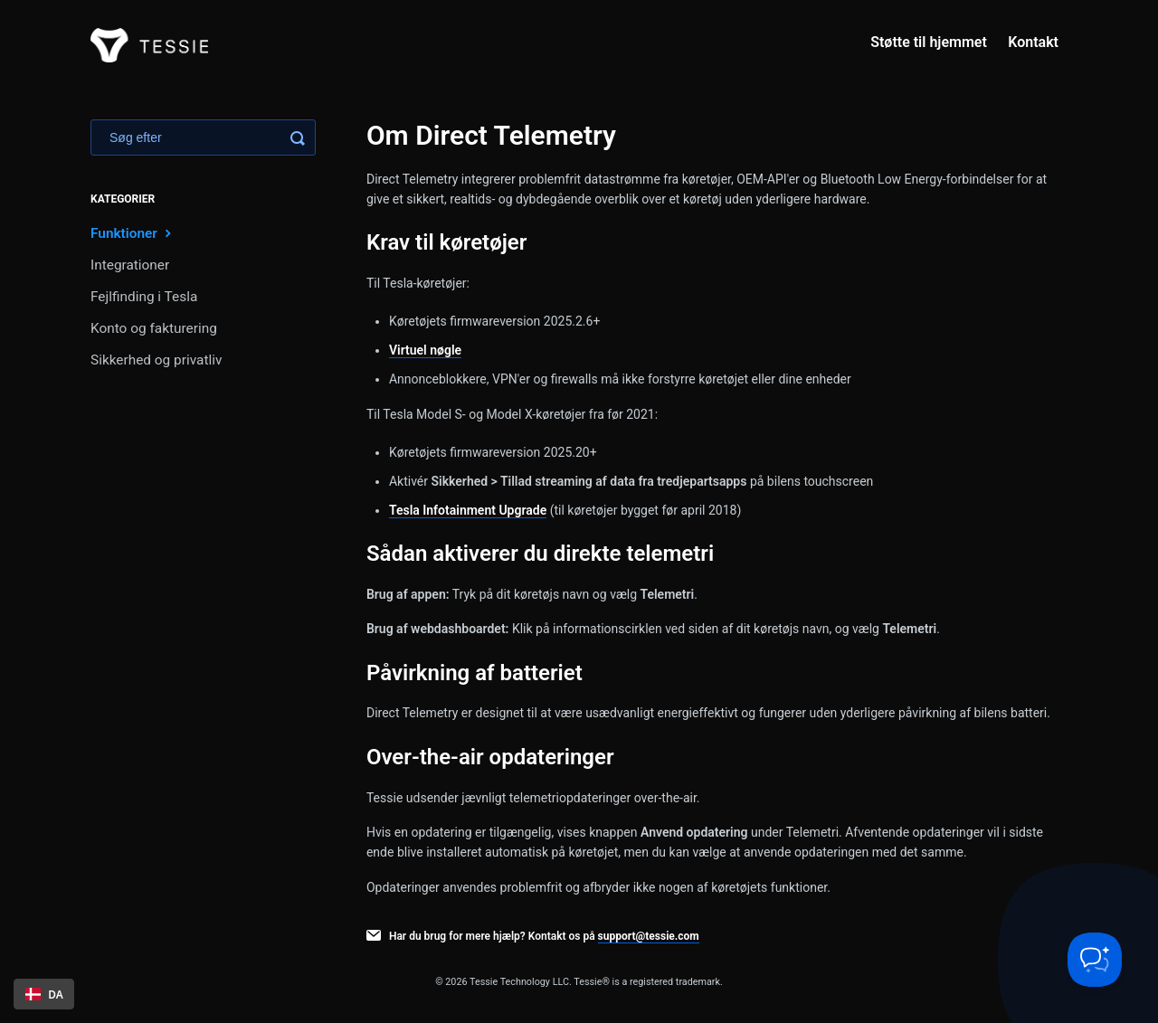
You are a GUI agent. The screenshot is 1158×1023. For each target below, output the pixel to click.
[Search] (203, 137)
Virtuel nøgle (425, 350)
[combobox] (44, 994)
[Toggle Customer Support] (1095, 960)
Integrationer (129, 265)
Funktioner (133, 233)
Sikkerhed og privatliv (156, 360)
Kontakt (1033, 42)
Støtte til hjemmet (928, 42)
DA (44, 994)
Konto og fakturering (153, 328)
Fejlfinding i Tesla (143, 297)
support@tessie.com (648, 936)
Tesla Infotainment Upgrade (467, 510)
